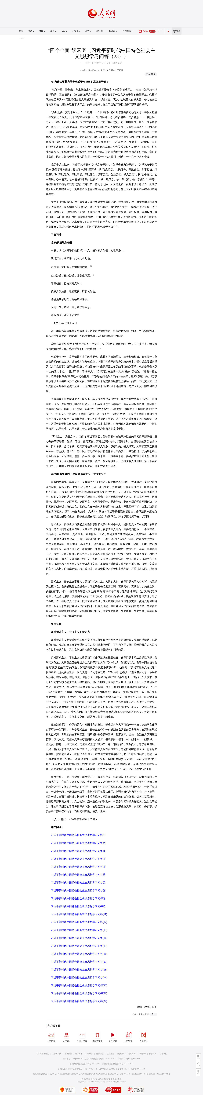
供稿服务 (110, 1054)
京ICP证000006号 (138, 1074)
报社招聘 (68, 1054)
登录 (178, 31)
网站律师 (142, 1054)
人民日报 (51, 1036)
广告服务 (89, 1054)
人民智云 (128, 1036)
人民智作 (143, 1036)
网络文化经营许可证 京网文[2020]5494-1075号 (82, 1074)
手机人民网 (82, 1036)
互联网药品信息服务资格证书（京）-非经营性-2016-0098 (122, 1069)
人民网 (21, 39)
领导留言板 (97, 1036)
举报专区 (100, 31)
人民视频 (112, 1036)
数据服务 (121, 1054)
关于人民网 (56, 1054)
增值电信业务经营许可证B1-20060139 (118, 1064)
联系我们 (163, 1054)
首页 (21, 31)
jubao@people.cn (133, 1059)
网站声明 (131, 1054)
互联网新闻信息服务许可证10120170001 (85, 1064)
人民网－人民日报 (115, 70)
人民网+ (66, 1036)
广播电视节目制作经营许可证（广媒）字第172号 (77, 1069)
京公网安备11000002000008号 (158, 1074)
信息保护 (152, 1054)
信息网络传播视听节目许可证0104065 (48, 1074)
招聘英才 (78, 1054)
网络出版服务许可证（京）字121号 (116, 1074)
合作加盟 (99, 1054)
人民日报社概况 (42, 1054)
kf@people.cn (77, 1059)
